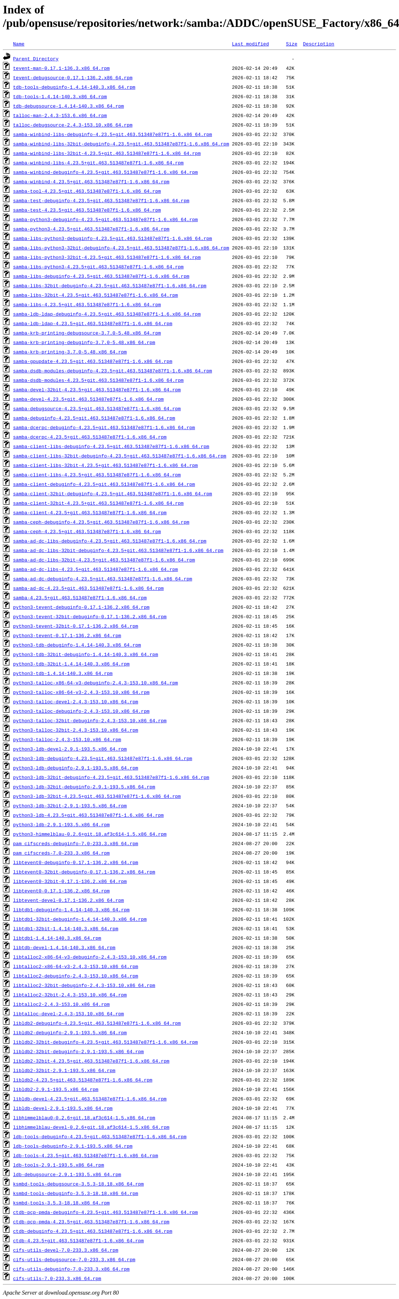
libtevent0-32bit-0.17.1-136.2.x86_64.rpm (70, 881)
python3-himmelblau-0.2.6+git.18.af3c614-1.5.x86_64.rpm (90, 834)
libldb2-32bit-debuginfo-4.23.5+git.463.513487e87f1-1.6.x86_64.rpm (105, 1042)
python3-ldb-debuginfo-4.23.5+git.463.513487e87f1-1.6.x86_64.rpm (102, 758)
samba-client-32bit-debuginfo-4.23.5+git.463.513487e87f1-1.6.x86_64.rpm (112, 493)
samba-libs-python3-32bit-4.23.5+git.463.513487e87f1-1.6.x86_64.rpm (107, 257)
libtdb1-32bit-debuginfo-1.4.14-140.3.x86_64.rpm (80, 919)
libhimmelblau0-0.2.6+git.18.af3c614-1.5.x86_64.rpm (84, 1117)
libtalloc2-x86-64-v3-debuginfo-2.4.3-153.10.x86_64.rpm (90, 957)
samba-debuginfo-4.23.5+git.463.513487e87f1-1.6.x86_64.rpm (94, 418)
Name (18, 43)
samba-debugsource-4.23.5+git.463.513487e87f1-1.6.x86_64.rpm (97, 408)
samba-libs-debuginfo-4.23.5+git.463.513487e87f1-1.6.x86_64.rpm (101, 276)
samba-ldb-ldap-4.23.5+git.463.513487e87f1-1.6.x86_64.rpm (92, 323)
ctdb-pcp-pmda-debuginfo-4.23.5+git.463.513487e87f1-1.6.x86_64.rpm (105, 1212)
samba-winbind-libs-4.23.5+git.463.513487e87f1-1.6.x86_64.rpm (98, 162)
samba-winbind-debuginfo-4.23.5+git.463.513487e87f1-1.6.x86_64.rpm (105, 172)
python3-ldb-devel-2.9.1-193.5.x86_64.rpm (70, 749)
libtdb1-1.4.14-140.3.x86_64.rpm (57, 938)
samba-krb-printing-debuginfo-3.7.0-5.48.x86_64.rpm (84, 342)
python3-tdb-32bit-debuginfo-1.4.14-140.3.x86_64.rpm (85, 654)
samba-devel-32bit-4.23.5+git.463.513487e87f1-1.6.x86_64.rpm (97, 389)
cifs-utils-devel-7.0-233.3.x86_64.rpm (65, 1250)
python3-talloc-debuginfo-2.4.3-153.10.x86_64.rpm (81, 711)
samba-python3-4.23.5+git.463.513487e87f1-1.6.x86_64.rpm (91, 228)
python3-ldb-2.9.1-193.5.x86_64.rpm (61, 824)
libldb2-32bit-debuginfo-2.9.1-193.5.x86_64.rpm (78, 1051)
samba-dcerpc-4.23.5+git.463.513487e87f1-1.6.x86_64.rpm (90, 436)
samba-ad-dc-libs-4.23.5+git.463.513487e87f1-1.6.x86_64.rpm (95, 569)
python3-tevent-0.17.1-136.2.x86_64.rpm (67, 635)
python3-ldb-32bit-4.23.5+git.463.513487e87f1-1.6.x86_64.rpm (97, 796)
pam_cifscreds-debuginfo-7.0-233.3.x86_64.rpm (75, 843)
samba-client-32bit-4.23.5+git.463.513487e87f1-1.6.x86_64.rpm (98, 503)
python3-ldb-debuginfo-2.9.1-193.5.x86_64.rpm (75, 767)
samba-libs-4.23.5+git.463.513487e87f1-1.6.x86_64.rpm (87, 304)
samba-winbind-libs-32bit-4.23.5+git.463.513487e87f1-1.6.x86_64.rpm (107, 153)
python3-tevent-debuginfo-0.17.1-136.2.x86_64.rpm (81, 607)
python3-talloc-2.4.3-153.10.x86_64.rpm (67, 739)
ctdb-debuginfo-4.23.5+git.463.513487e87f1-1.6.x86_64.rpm (92, 1231)
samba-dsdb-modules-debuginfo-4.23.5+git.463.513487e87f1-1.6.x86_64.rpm (112, 370)
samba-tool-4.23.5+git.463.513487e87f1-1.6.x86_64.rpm (87, 191)
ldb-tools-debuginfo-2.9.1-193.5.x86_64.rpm (73, 1146)
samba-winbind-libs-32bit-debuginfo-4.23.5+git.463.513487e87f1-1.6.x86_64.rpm (121, 143)
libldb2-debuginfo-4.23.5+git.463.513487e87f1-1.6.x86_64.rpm (97, 1023)
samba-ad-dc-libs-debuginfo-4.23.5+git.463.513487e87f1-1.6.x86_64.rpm (109, 540)
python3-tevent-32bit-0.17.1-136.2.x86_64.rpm (75, 626)
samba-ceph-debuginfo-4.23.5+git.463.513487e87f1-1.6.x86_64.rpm (101, 522)
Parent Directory (36, 58)
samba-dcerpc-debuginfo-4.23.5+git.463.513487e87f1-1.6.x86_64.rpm (104, 427)
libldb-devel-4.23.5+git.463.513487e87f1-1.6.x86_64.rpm (90, 1098)
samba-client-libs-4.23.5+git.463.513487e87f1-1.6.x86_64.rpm (97, 474)
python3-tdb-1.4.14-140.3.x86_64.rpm (63, 673)
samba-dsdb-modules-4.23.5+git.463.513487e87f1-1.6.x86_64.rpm (98, 380)
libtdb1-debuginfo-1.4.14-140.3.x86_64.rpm (71, 909)
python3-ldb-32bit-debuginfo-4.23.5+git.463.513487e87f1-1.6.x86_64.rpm (111, 777)
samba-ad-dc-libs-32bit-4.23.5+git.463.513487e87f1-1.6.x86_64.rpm (104, 559)
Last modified (250, 43)
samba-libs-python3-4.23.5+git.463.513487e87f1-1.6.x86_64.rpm (98, 266)
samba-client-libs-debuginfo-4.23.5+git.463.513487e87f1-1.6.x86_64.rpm (111, 446)
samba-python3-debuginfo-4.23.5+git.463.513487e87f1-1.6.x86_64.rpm (105, 219)
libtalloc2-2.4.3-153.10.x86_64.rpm (61, 1004)
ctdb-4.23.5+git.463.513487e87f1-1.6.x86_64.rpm (78, 1240)
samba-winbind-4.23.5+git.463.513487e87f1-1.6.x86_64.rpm (91, 181)
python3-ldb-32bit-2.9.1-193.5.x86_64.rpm (70, 805)
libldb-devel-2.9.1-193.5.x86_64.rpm (63, 1108)
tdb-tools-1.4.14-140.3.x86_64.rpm (60, 96)
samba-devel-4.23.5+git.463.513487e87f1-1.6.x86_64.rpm (88, 399)
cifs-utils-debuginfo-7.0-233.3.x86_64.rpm (71, 1269)
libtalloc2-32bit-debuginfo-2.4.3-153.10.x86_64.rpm (84, 985)
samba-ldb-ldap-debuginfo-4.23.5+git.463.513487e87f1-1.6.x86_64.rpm (107, 314)
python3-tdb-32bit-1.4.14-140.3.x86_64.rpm (71, 663)
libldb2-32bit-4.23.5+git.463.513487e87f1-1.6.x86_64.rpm (91, 1061)
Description (318, 43)
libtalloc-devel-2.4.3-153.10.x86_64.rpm (68, 1013)
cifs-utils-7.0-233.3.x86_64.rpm (57, 1278)
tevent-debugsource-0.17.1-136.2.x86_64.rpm (73, 77)
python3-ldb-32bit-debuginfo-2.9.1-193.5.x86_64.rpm (84, 786)
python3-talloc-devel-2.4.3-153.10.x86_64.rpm (75, 701)
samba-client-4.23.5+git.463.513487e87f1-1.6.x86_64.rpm (90, 512)
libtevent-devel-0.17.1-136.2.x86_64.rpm (68, 900)
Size (291, 43)
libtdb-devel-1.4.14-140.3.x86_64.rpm (64, 947)
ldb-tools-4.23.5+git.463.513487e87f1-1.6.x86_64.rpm (85, 1155)
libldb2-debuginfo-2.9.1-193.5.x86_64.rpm (70, 1032)
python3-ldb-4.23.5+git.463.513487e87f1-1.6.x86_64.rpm (88, 815)
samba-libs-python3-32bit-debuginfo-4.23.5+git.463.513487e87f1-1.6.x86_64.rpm (121, 247)
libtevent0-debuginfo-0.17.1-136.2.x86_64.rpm (75, 862)
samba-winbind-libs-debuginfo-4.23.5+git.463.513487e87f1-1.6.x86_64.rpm (112, 134)
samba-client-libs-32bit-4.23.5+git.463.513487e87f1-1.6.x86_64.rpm (105, 465)
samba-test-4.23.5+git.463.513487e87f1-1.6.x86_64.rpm (87, 210)
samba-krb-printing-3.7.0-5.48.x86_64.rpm (70, 351)
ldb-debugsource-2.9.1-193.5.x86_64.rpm (67, 1174)
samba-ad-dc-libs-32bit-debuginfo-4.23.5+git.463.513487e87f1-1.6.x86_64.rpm (118, 550)
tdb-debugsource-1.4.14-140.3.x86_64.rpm (68, 106)
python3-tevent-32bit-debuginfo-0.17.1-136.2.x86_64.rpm (90, 616)
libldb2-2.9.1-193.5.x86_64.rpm (55, 1089)
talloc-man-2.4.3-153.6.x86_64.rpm (60, 115)
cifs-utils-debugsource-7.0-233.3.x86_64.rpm (74, 1259)
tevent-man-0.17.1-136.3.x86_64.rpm (61, 68)
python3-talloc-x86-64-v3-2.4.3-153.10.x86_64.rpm (81, 692)
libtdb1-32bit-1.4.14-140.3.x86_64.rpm (65, 928)
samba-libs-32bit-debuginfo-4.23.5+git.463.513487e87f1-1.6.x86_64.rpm (109, 285)
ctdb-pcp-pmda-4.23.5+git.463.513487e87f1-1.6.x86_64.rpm (91, 1221)
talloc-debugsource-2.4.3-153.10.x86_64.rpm (73, 124)
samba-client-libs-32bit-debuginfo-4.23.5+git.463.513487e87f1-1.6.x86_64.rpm (119, 455)
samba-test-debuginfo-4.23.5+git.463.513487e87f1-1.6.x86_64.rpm (101, 200)
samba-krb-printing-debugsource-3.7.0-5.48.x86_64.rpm (87, 332)
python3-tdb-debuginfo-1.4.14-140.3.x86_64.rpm (77, 644)
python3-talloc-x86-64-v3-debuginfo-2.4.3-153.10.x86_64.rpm (95, 682)
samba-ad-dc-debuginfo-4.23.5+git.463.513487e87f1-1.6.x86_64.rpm (102, 578)
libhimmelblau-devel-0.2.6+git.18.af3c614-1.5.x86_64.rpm (91, 1127)
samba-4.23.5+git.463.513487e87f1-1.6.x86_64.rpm (80, 597)
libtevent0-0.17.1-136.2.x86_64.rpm (61, 890)
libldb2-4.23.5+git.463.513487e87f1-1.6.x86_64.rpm (82, 1079)
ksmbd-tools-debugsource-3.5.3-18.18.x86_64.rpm (78, 1183)
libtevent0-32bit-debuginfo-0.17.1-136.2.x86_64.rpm (84, 871)
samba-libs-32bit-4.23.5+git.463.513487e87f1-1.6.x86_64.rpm (95, 295)
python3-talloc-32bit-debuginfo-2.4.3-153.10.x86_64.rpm (90, 720)
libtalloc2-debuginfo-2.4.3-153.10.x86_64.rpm (75, 975)
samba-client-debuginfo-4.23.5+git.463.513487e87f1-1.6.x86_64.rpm (104, 484)
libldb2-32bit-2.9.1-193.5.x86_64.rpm (64, 1070)
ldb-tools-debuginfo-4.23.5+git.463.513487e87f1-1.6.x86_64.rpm (100, 1136)
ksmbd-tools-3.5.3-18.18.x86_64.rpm (61, 1202)
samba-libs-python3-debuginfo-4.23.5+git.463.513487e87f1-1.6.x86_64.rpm (112, 238)
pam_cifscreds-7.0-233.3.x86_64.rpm (61, 853)
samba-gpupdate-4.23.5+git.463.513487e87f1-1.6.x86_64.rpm (92, 361)
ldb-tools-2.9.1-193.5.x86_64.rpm (58, 1165)
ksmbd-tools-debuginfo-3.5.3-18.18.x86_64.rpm (75, 1193)
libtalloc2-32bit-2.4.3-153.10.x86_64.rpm (70, 994)
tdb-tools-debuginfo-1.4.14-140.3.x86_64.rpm (74, 87)
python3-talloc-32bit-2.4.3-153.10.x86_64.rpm (75, 730)
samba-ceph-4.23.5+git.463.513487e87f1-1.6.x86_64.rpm (87, 531)
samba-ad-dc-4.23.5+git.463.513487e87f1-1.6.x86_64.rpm (88, 588)
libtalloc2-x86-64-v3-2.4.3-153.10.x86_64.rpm (75, 966)
